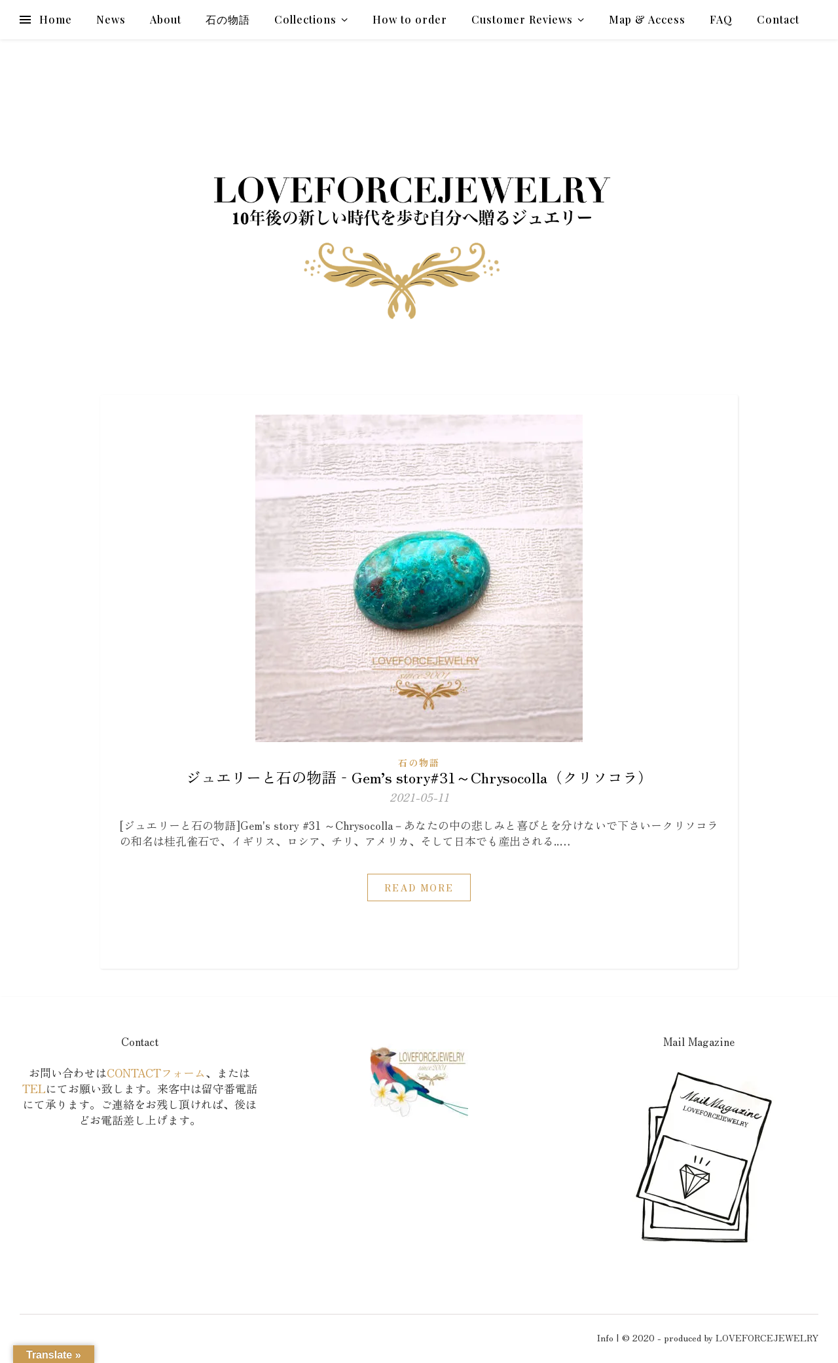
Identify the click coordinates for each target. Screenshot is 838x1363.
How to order (410, 19)
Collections (305, 19)
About (165, 19)
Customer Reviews (522, 19)
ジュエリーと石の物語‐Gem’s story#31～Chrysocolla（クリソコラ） (419, 777)
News (111, 19)
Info (605, 1337)
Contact (778, 19)
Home (55, 19)
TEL (34, 1088)
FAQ (721, 19)
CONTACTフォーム (156, 1072)
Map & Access (647, 19)
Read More (419, 887)
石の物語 (228, 19)
